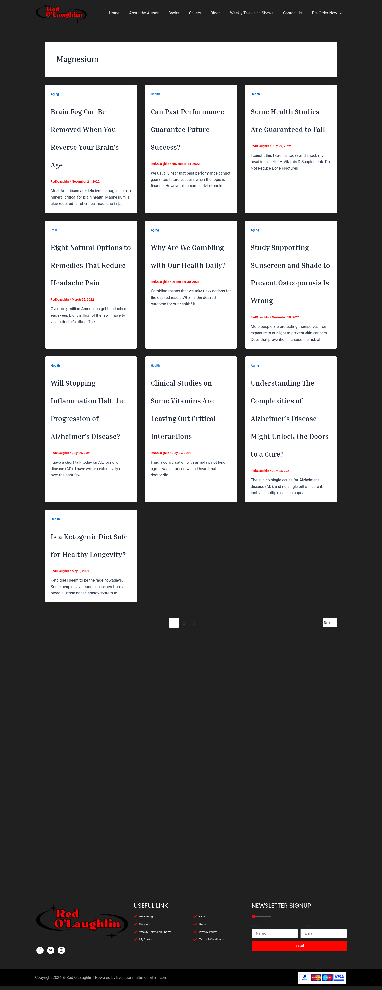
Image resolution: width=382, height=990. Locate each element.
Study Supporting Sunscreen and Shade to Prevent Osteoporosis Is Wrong (289, 351)
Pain (54, 283)
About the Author (144, 13)
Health (156, 94)
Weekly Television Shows (251, 13)
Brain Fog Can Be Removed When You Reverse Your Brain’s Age (89, 162)
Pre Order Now (327, 13)
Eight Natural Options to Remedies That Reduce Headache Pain (90, 351)
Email (304, 926)
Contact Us (292, 13)
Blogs (215, 13)
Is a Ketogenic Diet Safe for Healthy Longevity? (90, 764)
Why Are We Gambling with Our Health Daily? (189, 333)
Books (173, 13)
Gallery (195, 13)
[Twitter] (50, 950)
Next (329, 871)
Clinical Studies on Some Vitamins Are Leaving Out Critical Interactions (190, 540)
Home (114, 13)
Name (256, 926)
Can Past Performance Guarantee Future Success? (189, 144)
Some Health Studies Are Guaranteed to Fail (288, 144)
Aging (55, 94)
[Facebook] (40, 950)
